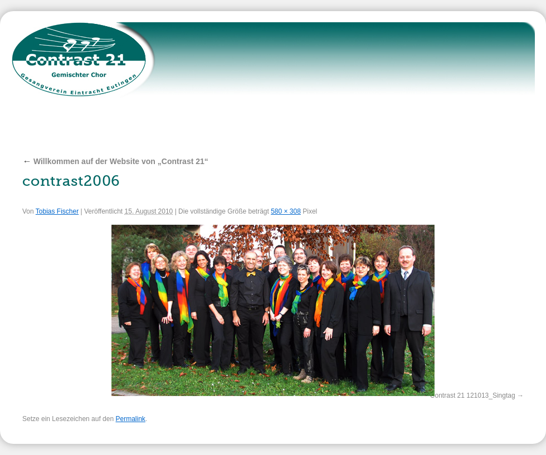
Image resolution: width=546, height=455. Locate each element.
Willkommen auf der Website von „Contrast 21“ (115, 161)
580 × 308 (286, 211)
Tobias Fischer (57, 211)
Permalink (130, 419)
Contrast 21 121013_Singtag (472, 395)
